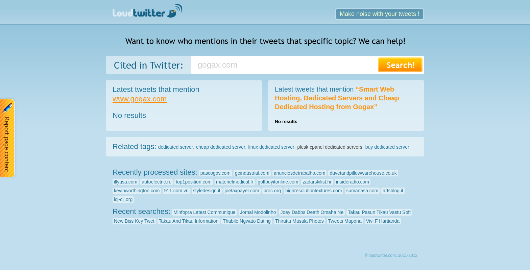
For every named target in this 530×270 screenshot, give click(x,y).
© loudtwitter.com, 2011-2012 (391, 255)
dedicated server (175, 147)
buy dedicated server (387, 147)
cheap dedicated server (220, 147)
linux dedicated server (271, 147)
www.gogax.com (140, 99)
